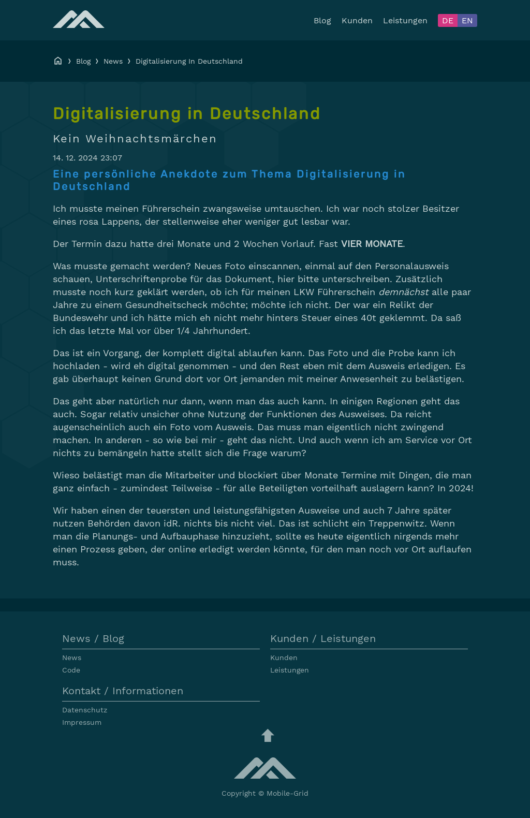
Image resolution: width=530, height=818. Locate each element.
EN (467, 20)
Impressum (81, 722)
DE (447, 20)
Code (71, 670)
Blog (322, 20)
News (113, 61)
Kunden (357, 20)
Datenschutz (84, 710)
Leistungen (405, 20)
